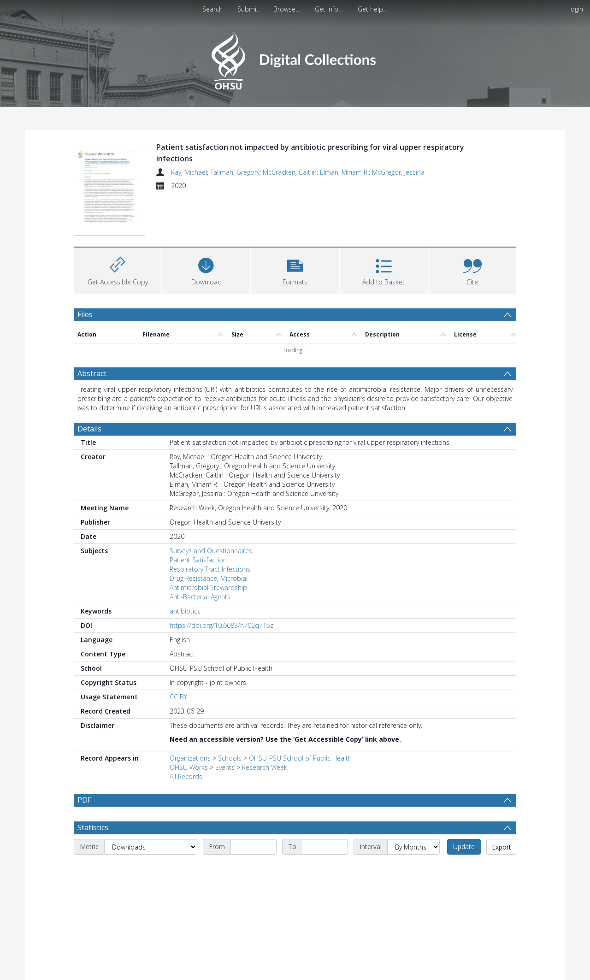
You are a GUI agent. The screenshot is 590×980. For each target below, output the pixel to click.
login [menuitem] (576, 9)
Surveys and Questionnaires (211, 508)
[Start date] (253, 804)
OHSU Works (189, 724)
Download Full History (479, 971)
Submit (248, 9)
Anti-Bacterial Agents (200, 554)
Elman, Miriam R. (344, 172)
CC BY (178, 654)
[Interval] (413, 804)
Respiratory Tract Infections (210, 526)
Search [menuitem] (212, 9)
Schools (230, 715)
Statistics (92, 785)
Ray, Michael (189, 172)
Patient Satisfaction (198, 517)
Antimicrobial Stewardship (208, 545)
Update (464, 804)
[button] (295, 227)
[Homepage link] (295, 58)
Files (85, 272)
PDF (84, 757)
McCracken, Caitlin (290, 172)
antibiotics (185, 568)
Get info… (329, 9)
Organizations (190, 715)
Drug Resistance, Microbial (209, 535)
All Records (186, 734)
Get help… (373, 9)
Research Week (264, 724)
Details (89, 386)
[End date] (325, 804)
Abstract (91, 331)
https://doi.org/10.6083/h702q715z (221, 583)
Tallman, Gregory (235, 172)
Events (225, 724)
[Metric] (150, 804)
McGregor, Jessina (398, 172)
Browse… (286, 9)
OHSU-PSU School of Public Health (300, 715)
